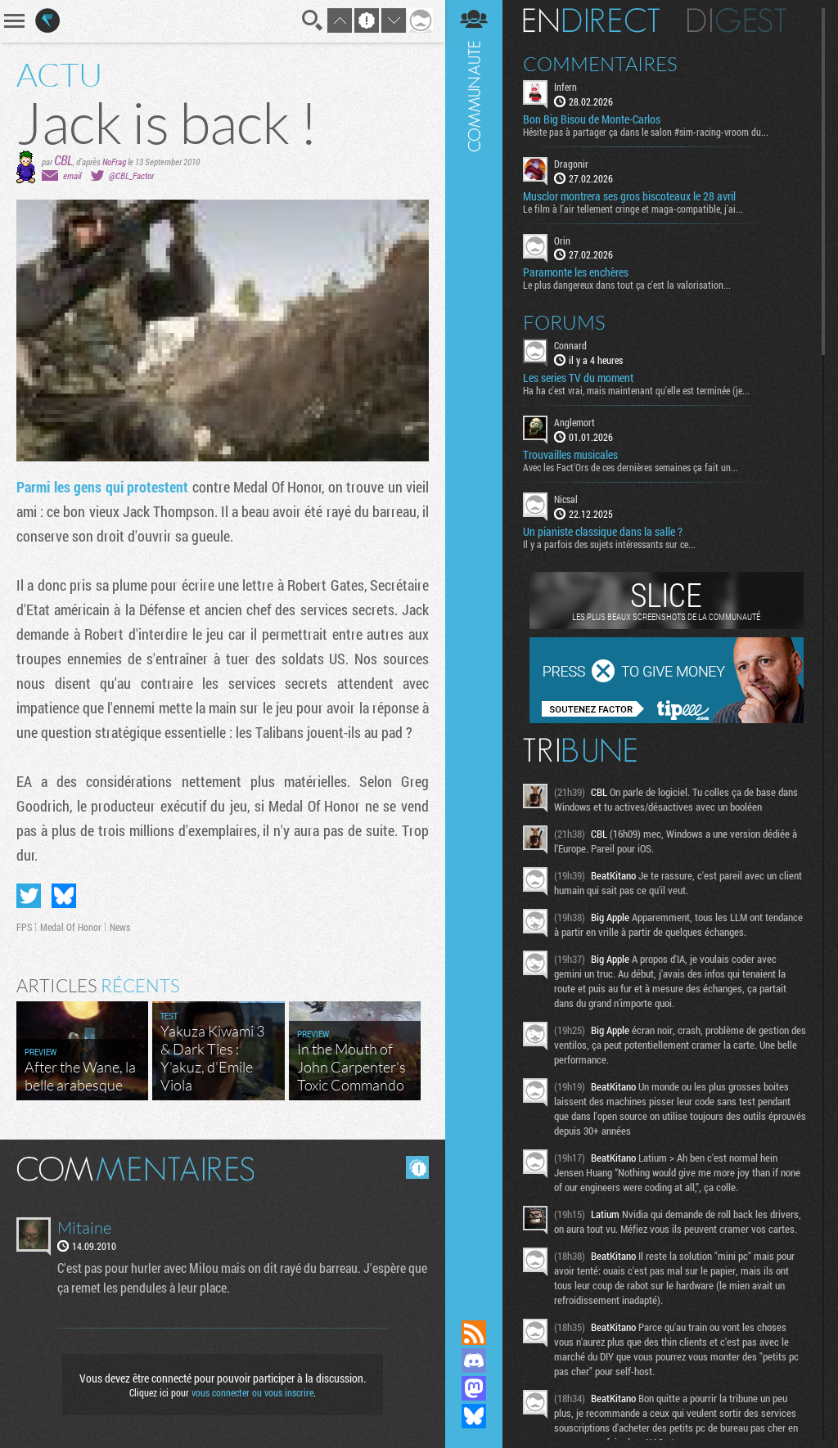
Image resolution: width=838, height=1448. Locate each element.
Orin (562, 240)
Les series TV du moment (578, 377)
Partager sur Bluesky (64, 896)
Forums (564, 322)
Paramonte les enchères (575, 272)
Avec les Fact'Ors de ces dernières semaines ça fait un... (630, 467)
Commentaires (600, 64)
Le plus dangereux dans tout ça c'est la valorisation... (627, 284)
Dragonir (571, 163)
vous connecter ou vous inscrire (252, 1392)
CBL (63, 160)
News (120, 927)
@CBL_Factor (131, 175)
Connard (570, 345)
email (72, 175)
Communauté (474, 644)
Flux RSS (474, 1332)
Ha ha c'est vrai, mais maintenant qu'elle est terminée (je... (636, 390)
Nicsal (566, 499)
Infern (565, 86)
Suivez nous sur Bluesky (474, 1416)
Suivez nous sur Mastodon (474, 1388)
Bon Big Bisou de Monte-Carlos (591, 119)
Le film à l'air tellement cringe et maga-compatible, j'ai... (633, 208)
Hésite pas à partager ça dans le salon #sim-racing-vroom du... (645, 131)
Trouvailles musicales (570, 454)
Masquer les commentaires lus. (417, 1167)
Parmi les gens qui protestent (102, 487)
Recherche (312, 20)
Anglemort (574, 422)
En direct (591, 20)
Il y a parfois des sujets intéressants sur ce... (609, 544)
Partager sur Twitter (28, 896)
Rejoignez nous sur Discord (474, 1360)
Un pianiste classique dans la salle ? (603, 531)
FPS (24, 927)
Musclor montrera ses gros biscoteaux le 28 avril (629, 196)
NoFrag (114, 161)
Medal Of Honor (70, 927)
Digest (737, 20)
